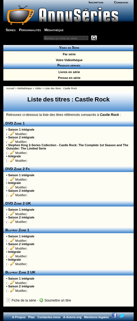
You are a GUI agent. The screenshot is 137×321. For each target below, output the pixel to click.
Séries (11, 30)
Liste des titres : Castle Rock (61, 88)
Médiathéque (24, 88)
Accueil (10, 88)
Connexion (121, 2)
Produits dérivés (68, 65)
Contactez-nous (49, 317)
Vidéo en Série (68, 47)
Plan (31, 317)
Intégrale (14, 156)
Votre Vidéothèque (68, 60)
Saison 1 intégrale (21, 129)
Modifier (18, 134)
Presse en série (68, 77)
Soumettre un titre (55, 300)
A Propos (19, 317)
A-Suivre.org (72, 317)
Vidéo (38, 88)
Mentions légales (96, 317)
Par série (68, 54)
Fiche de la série (21, 300)
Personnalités (30, 30)
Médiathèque (53, 30)
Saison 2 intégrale (21, 137)
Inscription (96, 2)
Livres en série (68, 72)
